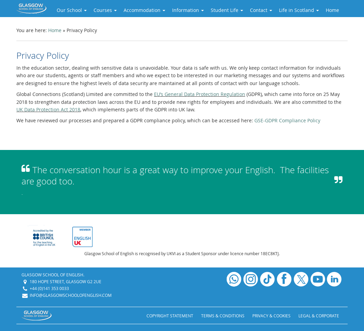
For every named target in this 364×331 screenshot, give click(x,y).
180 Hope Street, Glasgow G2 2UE (65, 281)
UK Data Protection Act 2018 (48, 109)
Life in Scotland (299, 10)
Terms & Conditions (222, 315)
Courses (105, 10)
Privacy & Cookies (271, 315)
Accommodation (144, 10)
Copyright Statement (169, 315)
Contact (261, 10)
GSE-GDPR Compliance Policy (287, 120)
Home (332, 10)
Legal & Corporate (318, 315)
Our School (72, 10)
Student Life (227, 10)
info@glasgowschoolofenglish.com (71, 295)
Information (188, 10)
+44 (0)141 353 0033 (49, 288)
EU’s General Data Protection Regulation (199, 94)
